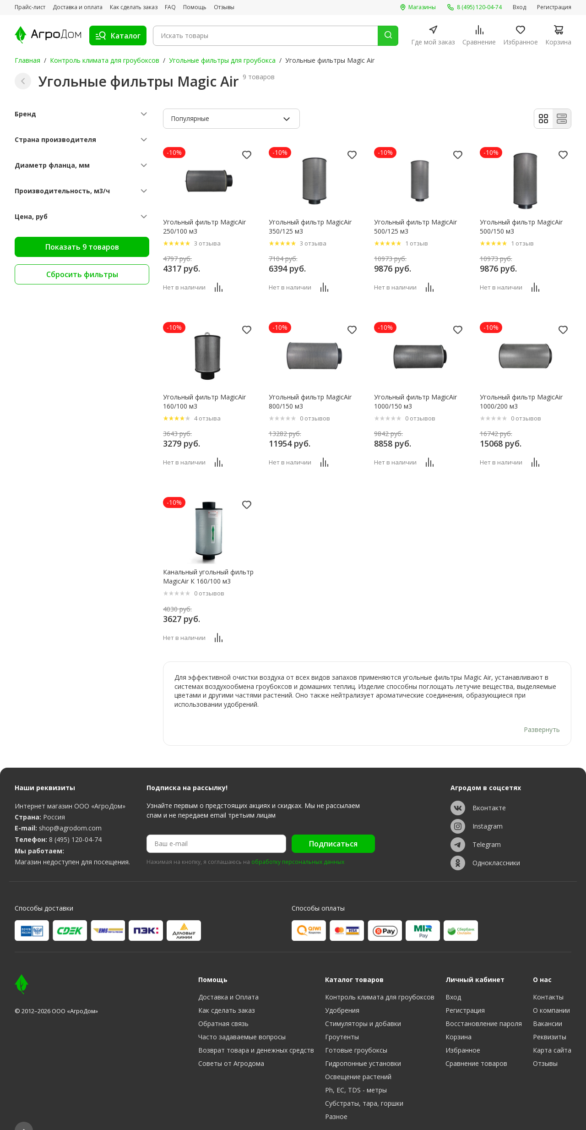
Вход (519, 7)
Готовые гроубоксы (356, 1032)
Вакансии (547, 1006)
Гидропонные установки (363, 1046)
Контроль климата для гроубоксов (104, 60)
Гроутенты (342, 1019)
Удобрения (342, 992)
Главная (27, 60)
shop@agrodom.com (70, 810)
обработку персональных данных (297, 844)
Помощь (194, 7)
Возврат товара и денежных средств (256, 1032)
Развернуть (542, 712)
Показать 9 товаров (82, 247)
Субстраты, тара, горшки (364, 1085)
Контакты (548, 979)
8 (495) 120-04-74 (75, 822)
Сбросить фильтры (82, 274)
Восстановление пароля (483, 1006)
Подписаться (333, 826)
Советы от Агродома (231, 1046)
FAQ (170, 7)
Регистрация (554, 7)
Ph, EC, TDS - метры (356, 1072)
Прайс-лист (30, 7)
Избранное (462, 1032)
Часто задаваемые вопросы (242, 1019)
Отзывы (224, 7)
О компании (551, 992)
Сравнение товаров (476, 1046)
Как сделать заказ (133, 7)
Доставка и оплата (78, 7)
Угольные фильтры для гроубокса (222, 60)
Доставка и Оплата (228, 979)
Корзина (458, 1019)
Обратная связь (223, 1006)
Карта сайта (552, 1032)
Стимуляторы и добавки (363, 1006)
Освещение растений (358, 1059)
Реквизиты (549, 1019)
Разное (336, 1099)
